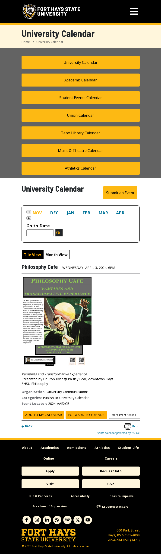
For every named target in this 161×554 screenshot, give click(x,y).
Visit (50, 484)
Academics (50, 447)
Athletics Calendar (80, 168)
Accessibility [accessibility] (80, 496)
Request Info (111, 471)
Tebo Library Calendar (80, 132)
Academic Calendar (80, 80)
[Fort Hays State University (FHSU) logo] (51, 11)
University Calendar (49, 42)
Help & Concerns (40, 496)
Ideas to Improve (121, 496)
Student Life (128, 447)
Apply (50, 471)
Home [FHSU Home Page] (26, 42)
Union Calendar (80, 115)
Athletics (102, 447)
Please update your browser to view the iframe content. (80, 216)
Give (110, 484)
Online (48, 458)
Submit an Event (120, 192)
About (27, 447)
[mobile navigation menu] (134, 11)
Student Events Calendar (80, 97)
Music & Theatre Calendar (80, 150)
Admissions (76, 447)
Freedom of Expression (50, 506)
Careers (111, 458)
